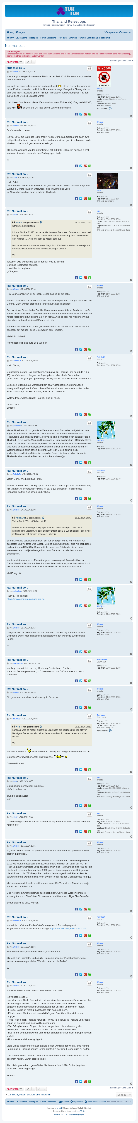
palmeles (101, 441)
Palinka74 (101, 357)
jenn (99, 211)
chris (99, 191)
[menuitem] (10, 32)
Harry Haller (102, 660)
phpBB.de (81, 1111)
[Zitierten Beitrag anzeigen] (41, 222)
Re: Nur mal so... (17, 122)
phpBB (59, 1108)
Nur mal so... (15, 46)
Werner (100, 122)
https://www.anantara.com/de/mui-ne (26, 599)
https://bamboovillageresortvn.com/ (68, 928)
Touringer (101, 715)
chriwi (99, 89)
